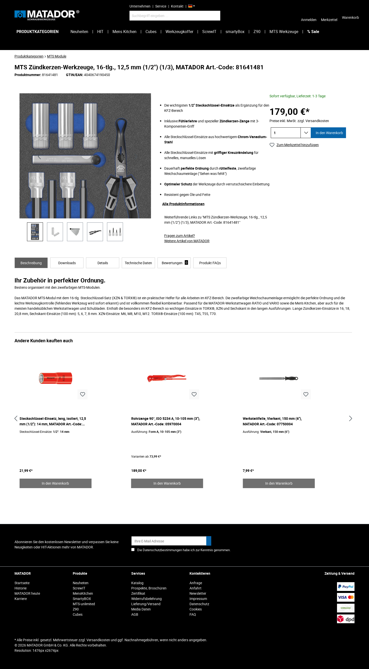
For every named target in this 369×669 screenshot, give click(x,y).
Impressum (198, 598)
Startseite (22, 582)
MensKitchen (83, 593)
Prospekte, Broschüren (148, 588)
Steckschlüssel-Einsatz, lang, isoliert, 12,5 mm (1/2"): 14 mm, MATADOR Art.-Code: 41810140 (53, 421)
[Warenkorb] (351, 15)
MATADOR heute (27, 593)
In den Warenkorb (329, 132)
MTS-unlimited (84, 603)
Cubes (77, 614)
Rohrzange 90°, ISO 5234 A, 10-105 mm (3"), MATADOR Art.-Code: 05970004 (165, 421)
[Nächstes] (136, 156)
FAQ (193, 614)
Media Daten (141, 609)
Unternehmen (140, 6)
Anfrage (196, 582)
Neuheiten (80, 582)
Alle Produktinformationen (183, 203)
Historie (20, 588)
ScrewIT (79, 588)
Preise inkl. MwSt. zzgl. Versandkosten (299, 120)
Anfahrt (196, 588)
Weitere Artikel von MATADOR (187, 240)
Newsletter (198, 593)
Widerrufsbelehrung (146, 598)
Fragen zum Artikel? (179, 235)
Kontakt (177, 6)
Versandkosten (98, 639)
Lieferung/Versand (145, 603)
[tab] (31, 262)
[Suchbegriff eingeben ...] (175, 16)
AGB (134, 614)
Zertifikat (138, 593)
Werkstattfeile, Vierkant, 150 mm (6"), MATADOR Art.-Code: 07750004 (272, 421)
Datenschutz (199, 603)
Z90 (76, 609)
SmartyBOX (82, 598)
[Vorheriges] (39, 156)
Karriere (20, 598)
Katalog (137, 582)
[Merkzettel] (329, 15)
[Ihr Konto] (309, 15)
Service (160, 6)
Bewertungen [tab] (175, 262)
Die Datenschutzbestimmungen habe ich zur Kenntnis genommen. (183, 550)
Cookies (196, 609)
